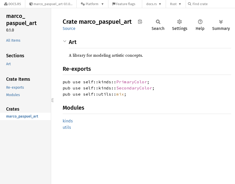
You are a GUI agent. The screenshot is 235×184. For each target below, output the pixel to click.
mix (120, 94)
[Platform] (92, 4)
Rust (173, 4)
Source (69, 28)
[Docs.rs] (12, 4)
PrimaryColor (131, 81)
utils (67, 127)
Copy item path (140, 21)
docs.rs (151, 4)
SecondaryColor (134, 87)
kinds (68, 121)
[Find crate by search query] (213, 4)
